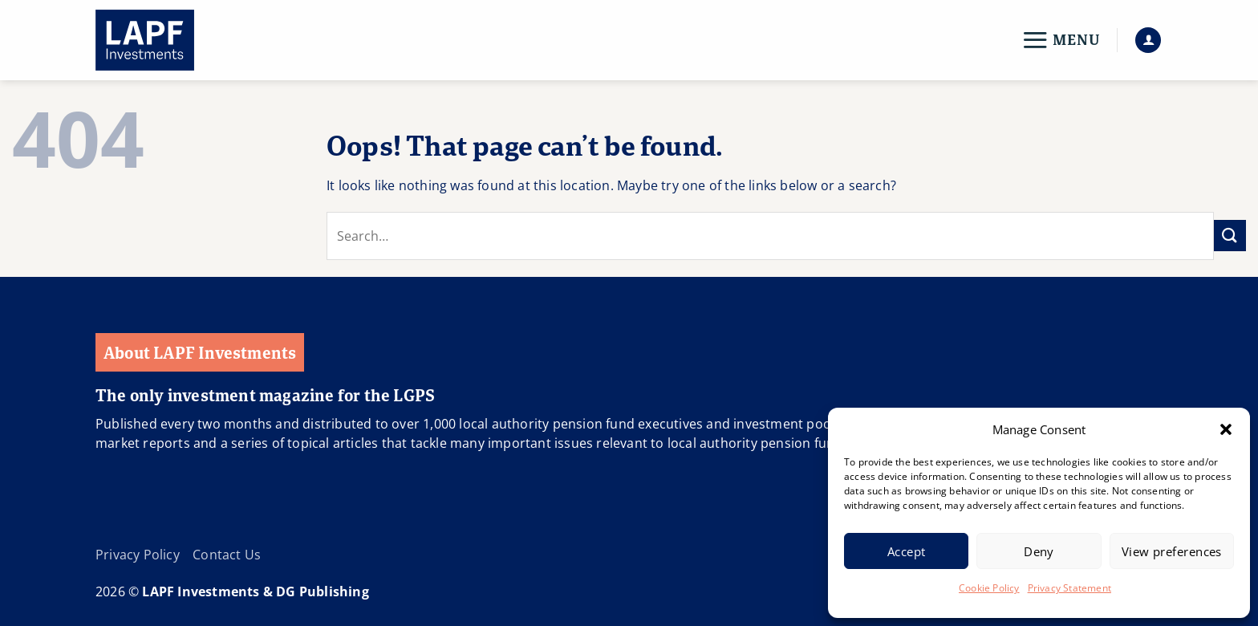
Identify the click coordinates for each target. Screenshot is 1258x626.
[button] (1226, 429)
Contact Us (227, 554)
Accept (906, 551)
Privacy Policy (137, 554)
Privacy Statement (1069, 588)
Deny (1039, 551)
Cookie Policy (989, 588)
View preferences (1172, 551)
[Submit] (1230, 235)
